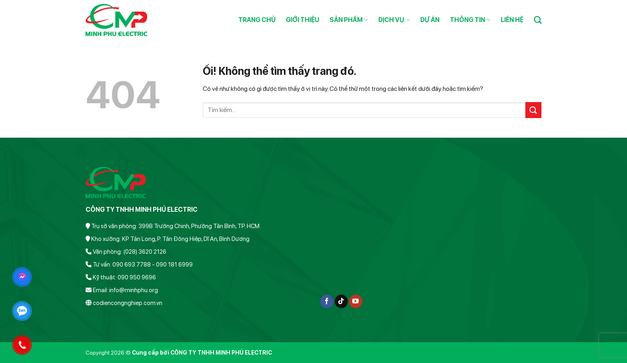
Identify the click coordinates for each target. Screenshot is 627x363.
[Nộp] (533, 110)
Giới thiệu (302, 20)
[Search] (537, 19)
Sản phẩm (348, 20)
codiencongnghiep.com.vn (127, 303)
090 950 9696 (137, 277)
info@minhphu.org (133, 290)
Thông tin (470, 20)
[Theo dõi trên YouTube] (355, 301)
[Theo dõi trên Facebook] (326, 301)
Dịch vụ (393, 20)
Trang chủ (257, 20)
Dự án (429, 20)
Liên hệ (512, 20)
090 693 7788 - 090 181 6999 (152, 264)
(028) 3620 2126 (144, 251)
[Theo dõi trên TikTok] (341, 301)
